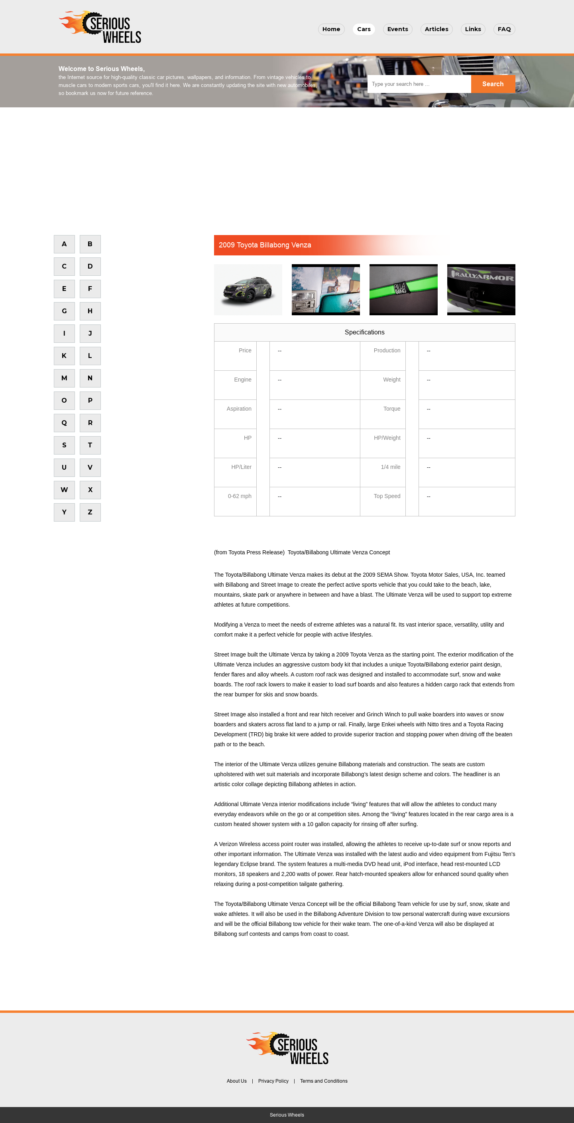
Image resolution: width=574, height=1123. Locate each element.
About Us (237, 1081)
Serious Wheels (287, 1115)
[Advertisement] (287, 167)
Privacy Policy (273, 1081)
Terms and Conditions (324, 1081)
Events (397, 29)
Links (473, 29)
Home (331, 29)
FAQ (504, 29)
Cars (364, 29)
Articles (436, 29)
